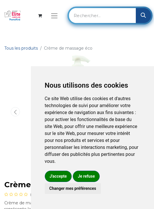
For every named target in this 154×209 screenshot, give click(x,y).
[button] (15, 111)
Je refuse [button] (86, 176)
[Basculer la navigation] (54, 15)
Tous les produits (21, 48)
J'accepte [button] (58, 176)
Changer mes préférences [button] (72, 188)
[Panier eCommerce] (40, 15)
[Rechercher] (143, 15)
